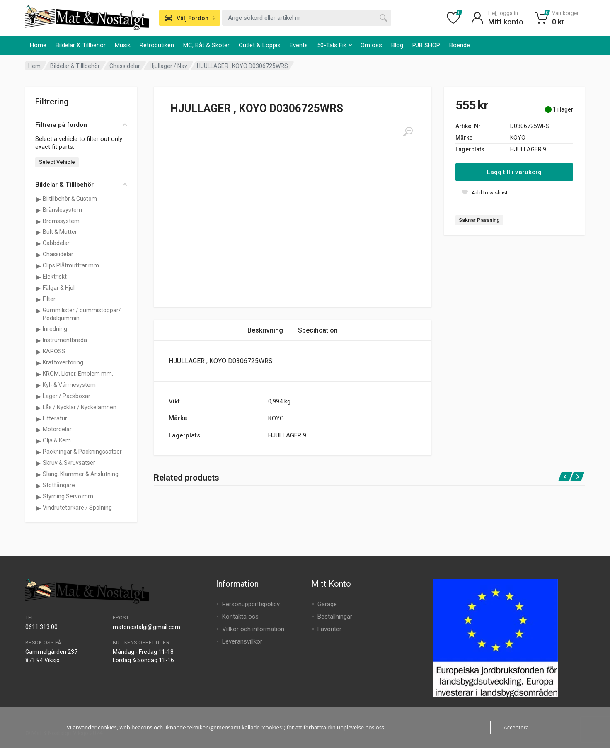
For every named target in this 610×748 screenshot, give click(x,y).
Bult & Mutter (60, 231)
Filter (49, 299)
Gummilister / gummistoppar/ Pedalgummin (82, 314)
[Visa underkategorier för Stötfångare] (38, 485)
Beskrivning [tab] (265, 330)
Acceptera (516, 727)
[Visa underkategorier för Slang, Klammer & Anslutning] (38, 474)
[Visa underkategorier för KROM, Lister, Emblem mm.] (38, 374)
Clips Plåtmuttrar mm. (71, 265)
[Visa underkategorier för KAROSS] (38, 351)
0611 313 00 (41, 627)
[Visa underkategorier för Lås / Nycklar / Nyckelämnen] (38, 407)
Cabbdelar (56, 243)
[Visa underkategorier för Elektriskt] (38, 277)
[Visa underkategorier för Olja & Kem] (38, 440)
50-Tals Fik (334, 45)
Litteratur (55, 418)
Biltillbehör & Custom (70, 198)
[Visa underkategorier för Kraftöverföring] (38, 362)
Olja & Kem (57, 440)
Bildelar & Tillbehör (81, 45)
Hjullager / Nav (168, 66)
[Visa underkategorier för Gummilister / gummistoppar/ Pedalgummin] (38, 310)
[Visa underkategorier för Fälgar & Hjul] (38, 288)
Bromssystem (61, 221)
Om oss (371, 45)
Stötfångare (59, 485)
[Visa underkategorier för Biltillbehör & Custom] (38, 199)
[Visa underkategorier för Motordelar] (38, 429)
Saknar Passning (479, 220)
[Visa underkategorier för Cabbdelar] (38, 243)
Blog (397, 45)
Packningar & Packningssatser (82, 451)
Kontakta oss (240, 616)
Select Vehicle (57, 162)
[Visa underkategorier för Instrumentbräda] (38, 340)
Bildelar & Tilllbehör (75, 66)
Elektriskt (55, 276)
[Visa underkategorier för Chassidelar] (38, 254)
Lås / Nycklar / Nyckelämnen (79, 407)
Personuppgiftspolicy (251, 604)
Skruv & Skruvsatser (69, 462)
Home (38, 45)
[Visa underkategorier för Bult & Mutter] (38, 232)
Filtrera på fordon (81, 125)
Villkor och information (253, 629)
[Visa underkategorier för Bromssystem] (38, 221)
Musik (123, 45)
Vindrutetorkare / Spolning (77, 507)
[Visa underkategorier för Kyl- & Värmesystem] (38, 385)
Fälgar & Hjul (59, 287)
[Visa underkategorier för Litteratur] (38, 418)
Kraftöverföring (63, 362)
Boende (459, 45)
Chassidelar (124, 66)
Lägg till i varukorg (514, 172)
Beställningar (334, 616)
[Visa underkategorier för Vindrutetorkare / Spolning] (38, 508)
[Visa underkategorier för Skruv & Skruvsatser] (38, 463)
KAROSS (54, 351)
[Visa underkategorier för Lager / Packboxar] (38, 396)
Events (299, 45)
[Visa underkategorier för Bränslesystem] (38, 210)
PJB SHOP (426, 45)
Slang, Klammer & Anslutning (81, 474)
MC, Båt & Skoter (206, 45)
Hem (34, 66)
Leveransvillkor (242, 641)
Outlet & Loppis (260, 45)
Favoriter (329, 629)
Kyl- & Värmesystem (69, 384)
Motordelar (57, 429)
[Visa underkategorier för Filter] (38, 299)
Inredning (55, 328)
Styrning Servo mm (68, 496)
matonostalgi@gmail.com (146, 627)
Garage (327, 604)
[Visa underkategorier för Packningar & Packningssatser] (38, 452)
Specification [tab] (318, 330)
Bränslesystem (62, 209)
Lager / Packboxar (66, 396)
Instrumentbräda (65, 340)
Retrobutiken (157, 45)
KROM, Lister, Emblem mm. (78, 373)
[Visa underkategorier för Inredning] (38, 329)
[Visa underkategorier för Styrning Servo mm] (38, 496)
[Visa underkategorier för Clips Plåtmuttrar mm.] (38, 265)
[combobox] (306, 18)
